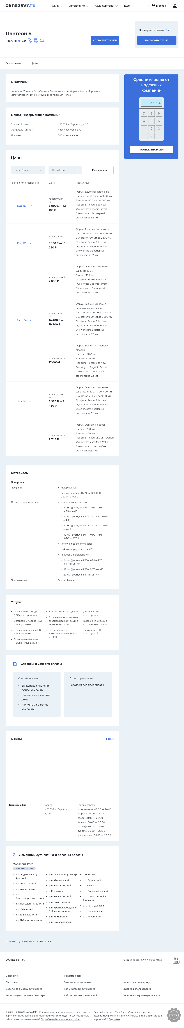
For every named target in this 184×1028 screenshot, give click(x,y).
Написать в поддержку (136, 982)
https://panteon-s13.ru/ (70, 129)
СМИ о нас (12, 982)
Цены (34, 63)
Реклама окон (72, 975)
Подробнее (114, 1019)
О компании (14, 63)
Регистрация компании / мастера (25, 995)
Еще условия (99, 170)
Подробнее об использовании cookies (60, 1019)
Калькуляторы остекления (79, 988)
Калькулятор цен (105, 40)
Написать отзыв (156, 40)
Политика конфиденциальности (141, 995)
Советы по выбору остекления (24, 988)
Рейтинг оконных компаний (80, 995)
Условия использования (137, 988)
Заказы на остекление (77, 982)
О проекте (12, 975)
